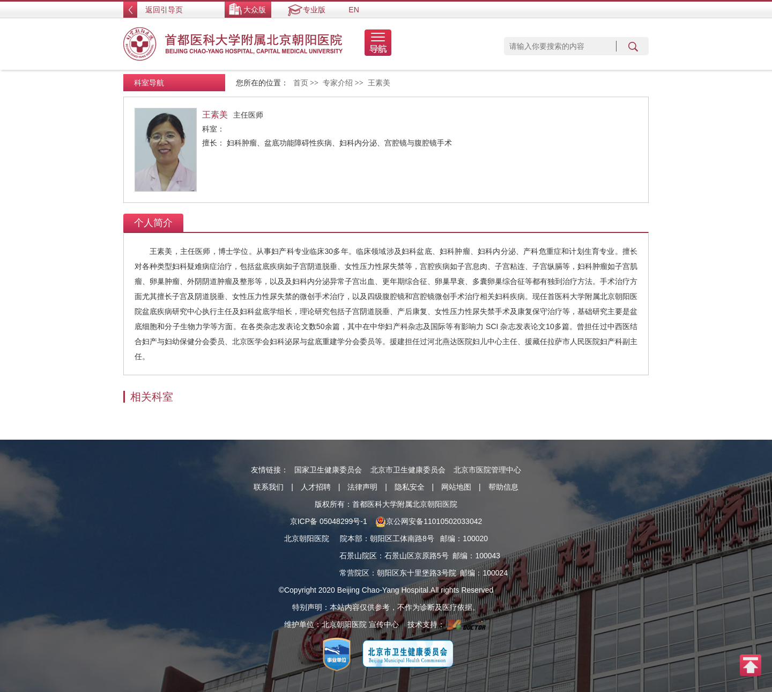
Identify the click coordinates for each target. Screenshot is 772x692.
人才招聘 (316, 487)
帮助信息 (503, 487)
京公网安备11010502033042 (428, 521)
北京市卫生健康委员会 (408, 469)
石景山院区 (358, 555)
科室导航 (149, 82)
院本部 (351, 538)
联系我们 (269, 487)
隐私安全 (410, 487)
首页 (300, 83)
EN (353, 9)
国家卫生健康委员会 (328, 469)
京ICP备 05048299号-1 (328, 521)
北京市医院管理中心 (487, 469)
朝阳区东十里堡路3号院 (416, 573)
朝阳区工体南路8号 (402, 538)
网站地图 (456, 487)
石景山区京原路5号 (416, 555)
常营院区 (354, 573)
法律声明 (362, 487)
